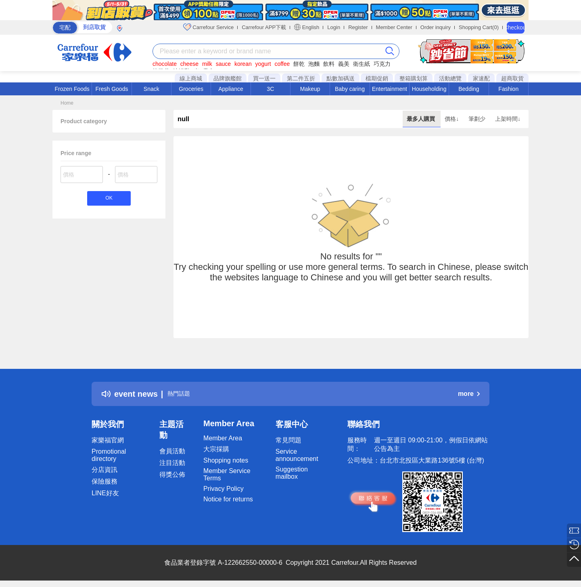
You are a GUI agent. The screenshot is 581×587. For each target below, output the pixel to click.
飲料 (328, 64)
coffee (282, 64)
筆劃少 (477, 119)
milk (207, 64)
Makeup (310, 89)
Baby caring (350, 89)
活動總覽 (450, 78)
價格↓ (452, 119)
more (469, 393)
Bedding (468, 89)
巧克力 (382, 64)
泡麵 (314, 64)
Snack (151, 89)
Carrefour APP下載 (264, 27)
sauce (223, 64)
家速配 (481, 78)
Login (333, 27)
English (306, 27)
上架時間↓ (507, 119)
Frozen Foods (71, 89)
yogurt (263, 64)
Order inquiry (435, 27)
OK (108, 199)
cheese (189, 64)
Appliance (230, 89)
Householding (429, 89)
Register (358, 27)
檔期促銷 (377, 78)
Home (67, 103)
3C (270, 89)
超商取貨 (512, 78)
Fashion (508, 89)
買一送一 (264, 78)
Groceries (191, 89)
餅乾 (299, 64)
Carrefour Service (208, 27)
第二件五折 (301, 78)
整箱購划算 (413, 78)
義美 (343, 64)
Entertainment (389, 89)
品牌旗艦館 (227, 78)
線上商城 (191, 78)
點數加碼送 (340, 78)
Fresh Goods (112, 89)
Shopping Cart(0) (479, 27)
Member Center (394, 27)
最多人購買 (422, 119)
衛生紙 (361, 64)
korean (243, 64)
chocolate (165, 64)
